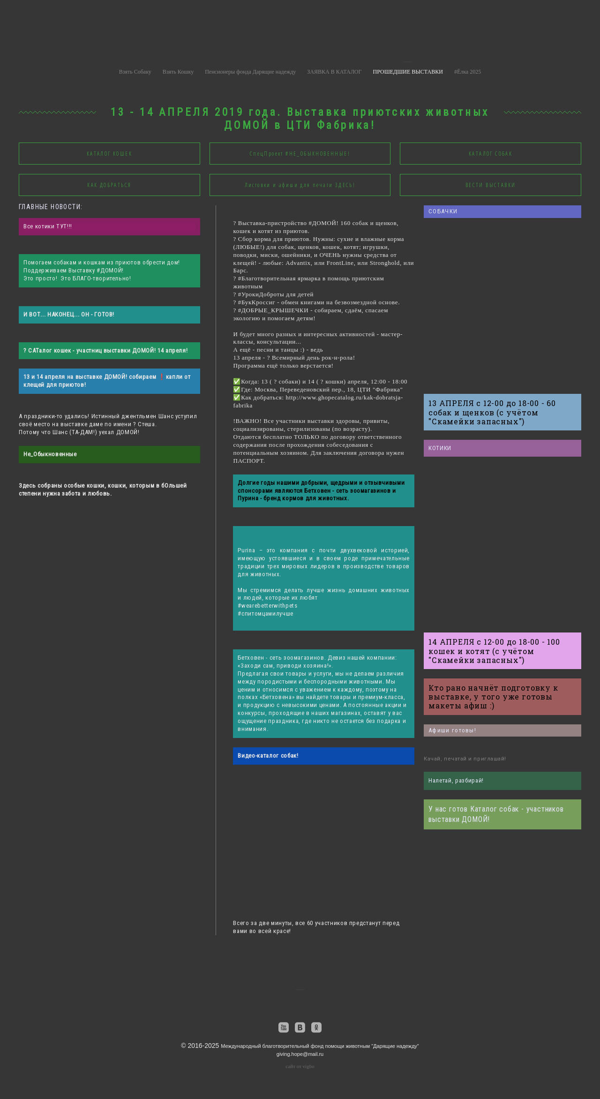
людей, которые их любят (280, 597)
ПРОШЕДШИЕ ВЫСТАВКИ (407, 71)
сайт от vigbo (299, 1066)
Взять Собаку (135, 71)
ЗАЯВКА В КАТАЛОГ (334, 71)
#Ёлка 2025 (467, 71)
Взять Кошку (178, 71)
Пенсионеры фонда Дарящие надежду (250, 71)
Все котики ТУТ (45, 226)
